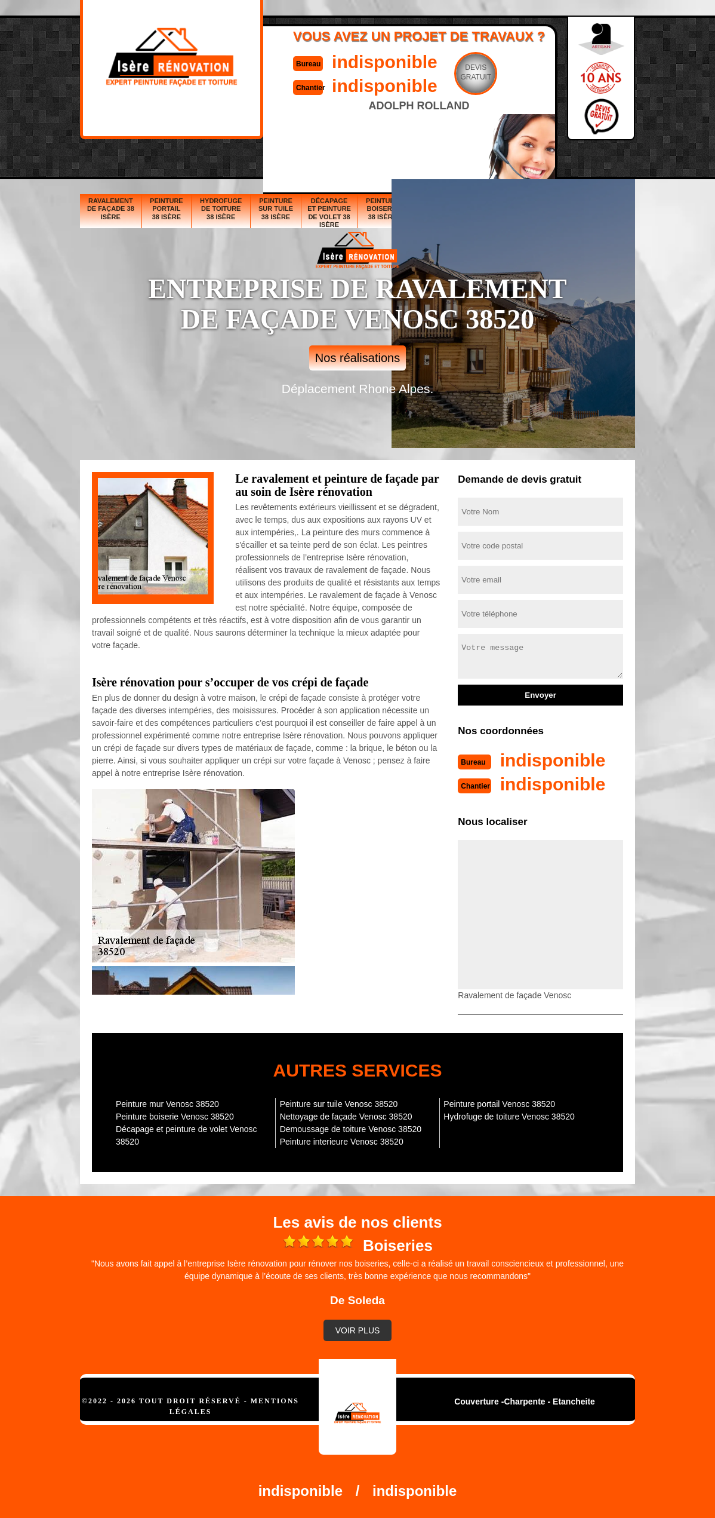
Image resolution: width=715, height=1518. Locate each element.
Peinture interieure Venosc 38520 (341, 1141)
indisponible (384, 62)
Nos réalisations (357, 357)
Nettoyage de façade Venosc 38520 (346, 1116)
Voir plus (357, 1330)
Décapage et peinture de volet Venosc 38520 (186, 1135)
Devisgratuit (475, 72)
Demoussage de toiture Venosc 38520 (350, 1129)
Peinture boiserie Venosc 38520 (175, 1116)
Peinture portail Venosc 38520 (499, 1104)
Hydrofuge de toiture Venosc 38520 (509, 1116)
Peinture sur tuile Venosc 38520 (339, 1104)
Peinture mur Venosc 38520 (167, 1104)
